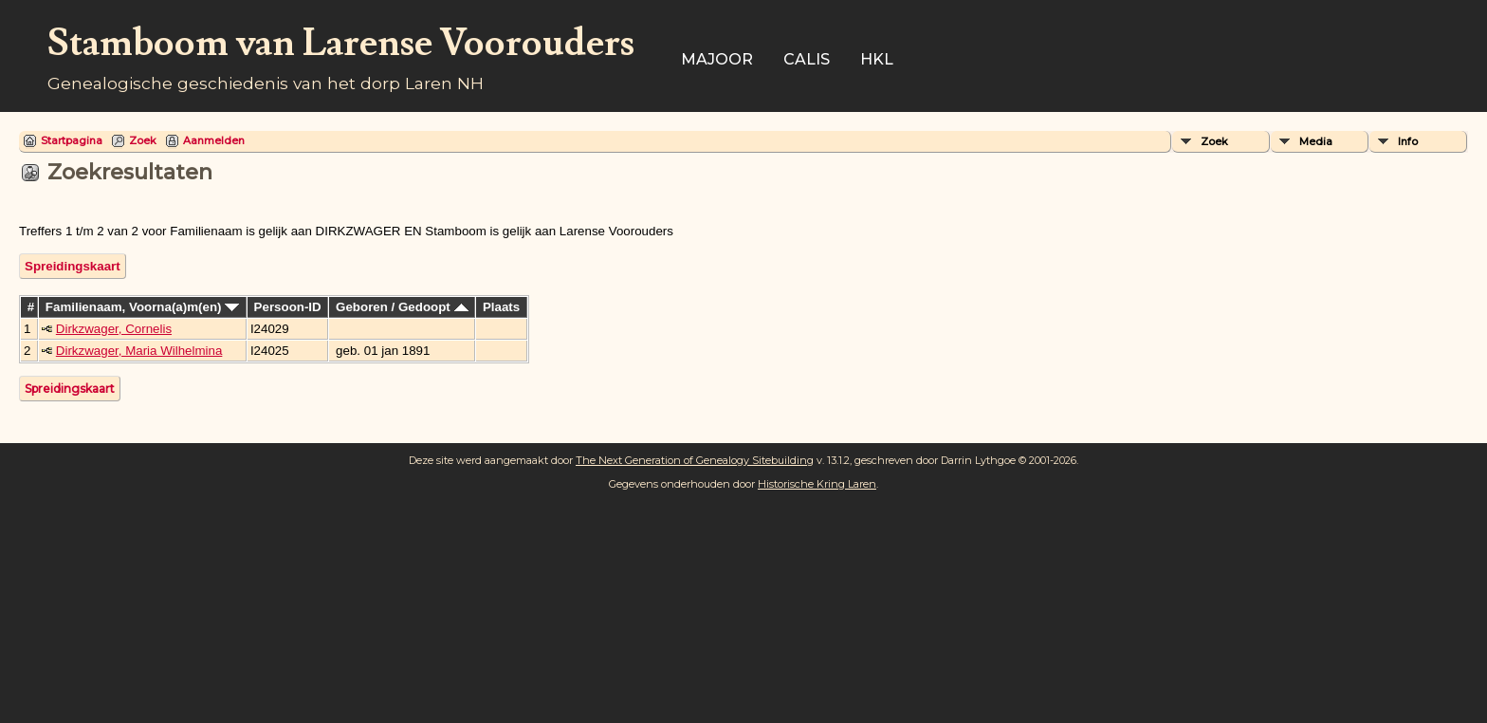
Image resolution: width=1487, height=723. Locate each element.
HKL (876, 59)
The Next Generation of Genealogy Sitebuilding (695, 460)
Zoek (142, 140)
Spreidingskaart (72, 266)
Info (1408, 141)
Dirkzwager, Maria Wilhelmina (139, 350)
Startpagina (71, 140)
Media (1315, 141)
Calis (806, 59)
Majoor (717, 59)
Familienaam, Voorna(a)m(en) (142, 307)
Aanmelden (214, 140)
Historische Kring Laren (817, 484)
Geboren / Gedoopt (402, 307)
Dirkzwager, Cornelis (114, 329)
